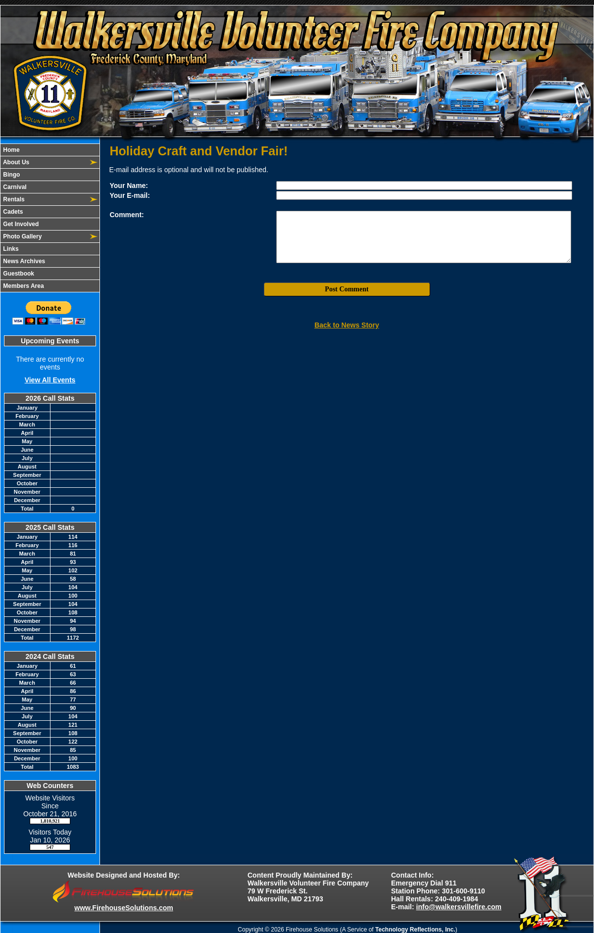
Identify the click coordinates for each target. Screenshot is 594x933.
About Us (15, 162)
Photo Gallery (21, 236)
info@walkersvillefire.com (458, 907)
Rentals (13, 199)
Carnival (14, 187)
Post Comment (346, 289)
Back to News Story (346, 325)
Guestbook (17, 273)
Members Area (22, 285)
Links (10, 248)
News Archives (23, 261)
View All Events (50, 380)
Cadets (12, 211)
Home (10, 149)
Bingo (10, 174)
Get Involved (20, 224)
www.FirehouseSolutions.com (123, 908)
